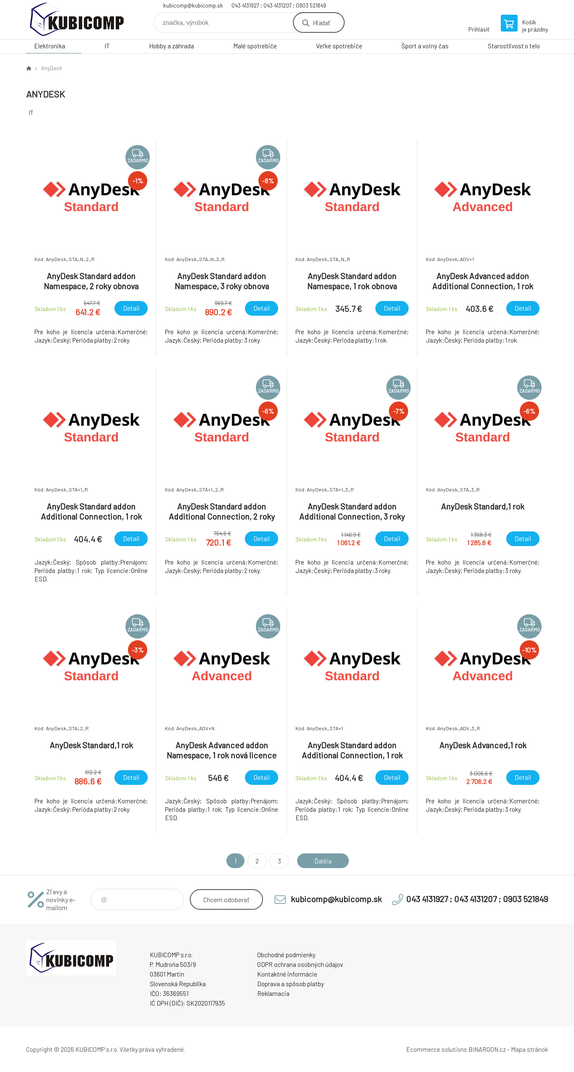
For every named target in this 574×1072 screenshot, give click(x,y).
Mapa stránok (529, 1049)
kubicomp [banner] (76, 19)
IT (107, 46)
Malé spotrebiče (255, 46)
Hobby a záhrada (171, 46)
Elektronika (49, 46)
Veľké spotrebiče (339, 46)
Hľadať (321, 22)
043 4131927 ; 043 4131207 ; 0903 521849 (278, 5)
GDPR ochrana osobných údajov (300, 964)
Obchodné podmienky (286, 954)
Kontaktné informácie (287, 974)
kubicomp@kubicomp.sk (193, 5)
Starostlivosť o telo (514, 46)
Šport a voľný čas (425, 46)
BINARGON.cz (487, 1049)
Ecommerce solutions (436, 1049)
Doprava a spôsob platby (290, 984)
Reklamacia (273, 993)
